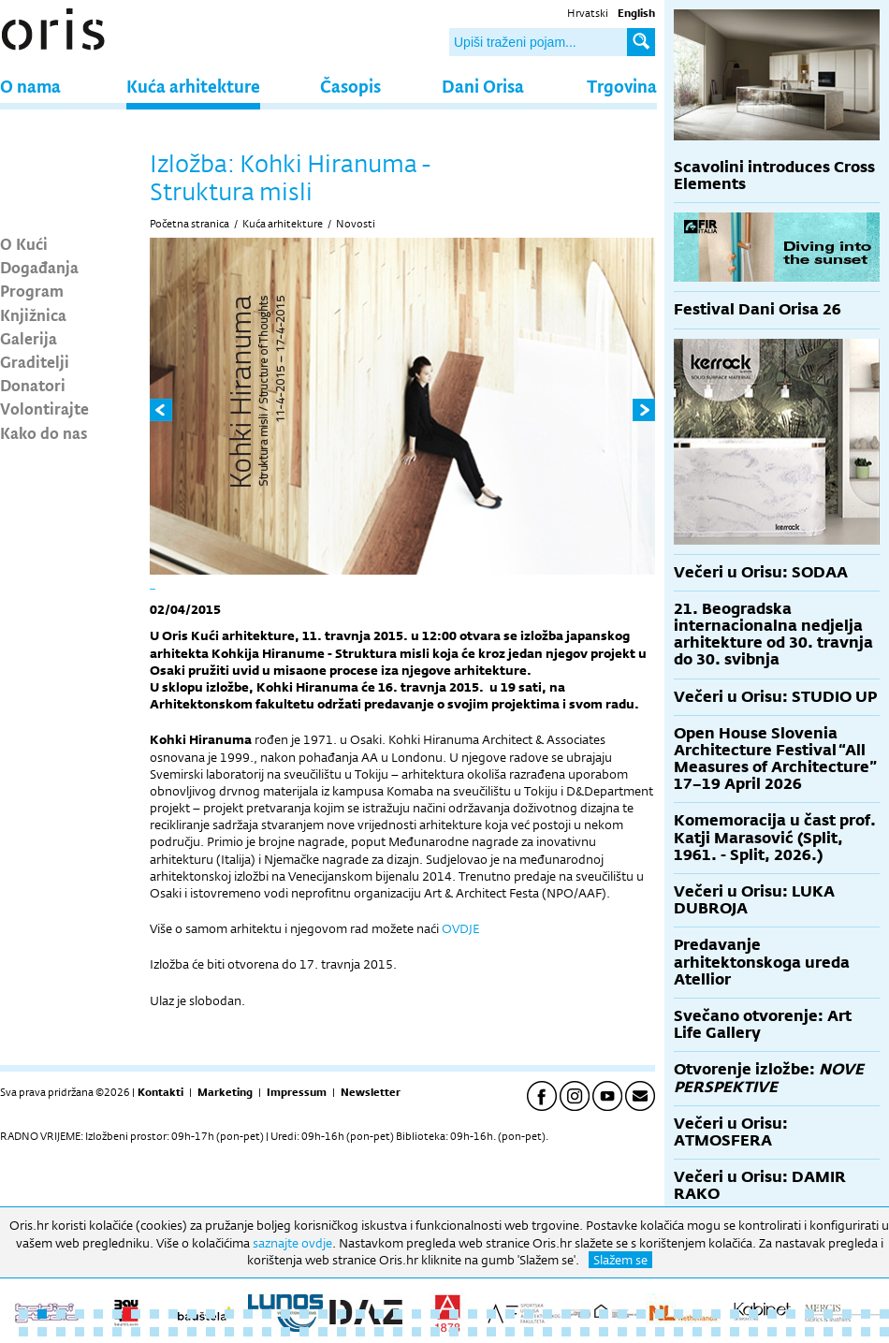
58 (210, 1331)
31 (585, 1314)
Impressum (297, 1092)
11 (210, 1314)
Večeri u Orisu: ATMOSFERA (731, 1132)
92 (847, 1331)
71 (454, 1331)
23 (435, 1314)
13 (248, 1314)
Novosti (355, 223)
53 (117, 1331)
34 (641, 1314)
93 (865, 1331)
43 (809, 1314)
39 (734, 1314)
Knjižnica (33, 314)
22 (416, 1314)
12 (229, 1314)
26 (491, 1314)
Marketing (225, 1092)
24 (454, 1314)
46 (865, 1314)
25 (472, 1314)
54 (135, 1331)
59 (229, 1331)
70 (435, 1331)
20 (379, 1314)
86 (734, 1331)
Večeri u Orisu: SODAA (761, 572)
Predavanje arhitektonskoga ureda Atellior (762, 961)
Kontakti (160, 1092)
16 (304, 1314)
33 (622, 1314)
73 (491, 1331)
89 (790, 1331)
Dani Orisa (483, 85)
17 (323, 1314)
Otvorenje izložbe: (769, 1077)
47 (884, 1314)
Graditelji (34, 361)
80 (622, 1331)
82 (659, 1331)
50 (61, 1331)
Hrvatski (587, 13)
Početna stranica (189, 223)
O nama (30, 85)
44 (828, 1314)
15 (285, 1314)
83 (678, 1331)
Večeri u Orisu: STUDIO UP (775, 697)
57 (192, 1331)
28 (528, 1314)
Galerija (28, 338)
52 (98, 1331)
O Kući (24, 243)
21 (397, 1314)
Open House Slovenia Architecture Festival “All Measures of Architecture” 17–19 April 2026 (775, 759)
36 (678, 1314)
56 (173, 1331)
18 (341, 1314)
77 (566, 1331)
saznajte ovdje (292, 1242)
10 (192, 1314)
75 (528, 1331)
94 (884, 1331)
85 (716, 1331)
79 (603, 1331)
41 (772, 1314)
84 (697, 1331)
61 (266, 1331)
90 (809, 1331)
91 (828, 1331)
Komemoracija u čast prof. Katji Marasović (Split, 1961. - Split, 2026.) (775, 837)
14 (266, 1314)
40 (753, 1314)
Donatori (33, 384)
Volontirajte (44, 408)
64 (323, 1331)
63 (304, 1331)
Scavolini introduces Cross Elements (774, 175)
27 (510, 1314)
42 (790, 1314)
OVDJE (461, 928)
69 (416, 1331)
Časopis (350, 85)
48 (23, 1331)
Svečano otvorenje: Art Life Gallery (763, 1024)
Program (32, 290)
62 (285, 1331)
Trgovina (622, 85)
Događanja (39, 266)
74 (510, 1331)
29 (547, 1314)
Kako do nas (44, 432)
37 (697, 1314)
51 (79, 1331)
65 (341, 1331)
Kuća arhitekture (193, 85)
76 (547, 1331)
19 (360, 1314)
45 (847, 1314)
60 (248, 1331)
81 (641, 1331)
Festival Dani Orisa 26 (757, 309)
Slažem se (620, 1259)
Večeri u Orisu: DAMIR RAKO (760, 1185)
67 (379, 1331)
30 (566, 1314)
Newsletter (371, 1092)
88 (772, 1331)
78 (585, 1331)
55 (154, 1331)
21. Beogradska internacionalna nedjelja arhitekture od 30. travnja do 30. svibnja (773, 634)
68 (397, 1331)
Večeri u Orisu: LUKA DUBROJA (754, 900)
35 (659, 1314)
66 (360, 1331)
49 (42, 1331)
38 (716, 1314)
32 (603, 1314)
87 (753, 1331)
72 (472, 1331)
